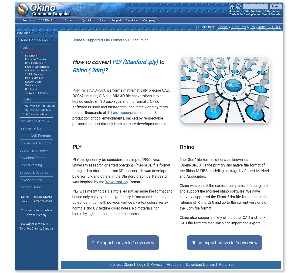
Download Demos (33, 158)
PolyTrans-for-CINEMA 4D (39, 106)
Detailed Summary (35, 63)
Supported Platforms (36, 93)
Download (70, 20)
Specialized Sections (35, 143)
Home (223, 27)
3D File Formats (34, 74)
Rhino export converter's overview (224, 242)
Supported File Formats (105, 40)
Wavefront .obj (117, 182)
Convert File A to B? (34, 121)
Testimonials (32, 85)
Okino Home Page (33, 40)
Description (31, 55)
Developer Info (31, 180)
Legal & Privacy (150, 264)
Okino (48, 224)
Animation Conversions (38, 70)
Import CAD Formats (35, 136)
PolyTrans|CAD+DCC (265, 27)
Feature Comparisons (37, 66)
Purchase (226, 264)
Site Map (23, 33)
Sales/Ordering (31, 165)
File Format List (31, 128)
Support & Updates (34, 173)
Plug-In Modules (34, 78)
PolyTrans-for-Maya (35, 114)
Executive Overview (36, 59)
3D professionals (121, 112)
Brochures (31, 89)
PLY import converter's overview (122, 242)
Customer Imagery (34, 151)
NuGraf (27, 99)
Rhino (144, 40)
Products (238, 27)
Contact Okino (30, 187)
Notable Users (33, 81)
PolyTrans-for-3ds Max (37, 110)
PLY (131, 40)
